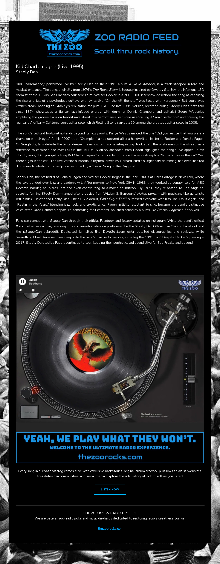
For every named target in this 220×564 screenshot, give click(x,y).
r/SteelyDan (32, 231)
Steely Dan (84, 84)
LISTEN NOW (110, 489)
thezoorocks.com (110, 528)
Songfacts (28, 144)
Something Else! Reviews (35, 237)
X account (23, 226)
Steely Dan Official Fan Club (156, 226)
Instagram (158, 220)
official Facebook (102, 220)
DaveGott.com (114, 231)
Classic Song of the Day (110, 166)
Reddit (68, 117)
